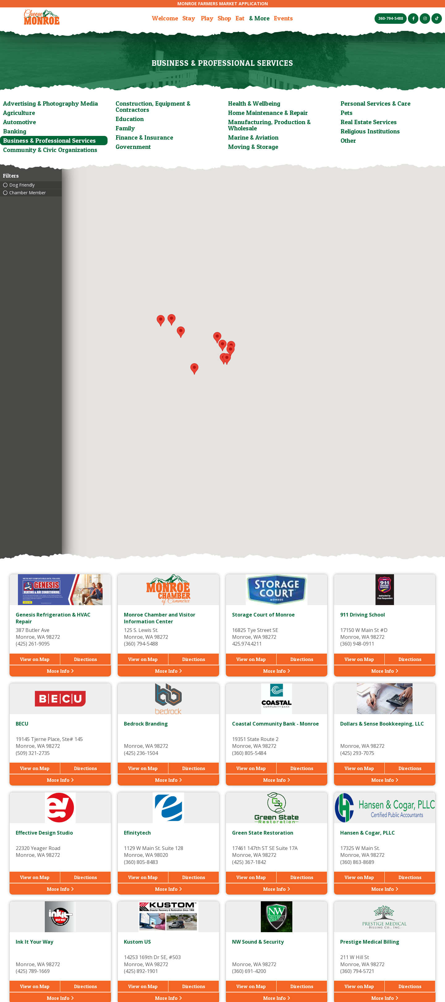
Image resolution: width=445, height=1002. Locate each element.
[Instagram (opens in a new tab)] (425, 18)
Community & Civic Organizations (50, 150)
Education (130, 119)
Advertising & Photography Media (50, 103)
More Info (60, 671)
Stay (188, 18)
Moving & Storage (253, 146)
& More (259, 18)
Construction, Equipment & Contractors (153, 106)
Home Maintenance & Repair (268, 112)
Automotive (19, 122)
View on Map (34, 659)
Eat (239, 18)
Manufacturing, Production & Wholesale (269, 125)
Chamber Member (27, 193)
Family (125, 128)
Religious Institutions (370, 131)
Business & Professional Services (49, 140)
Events (283, 18)
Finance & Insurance (144, 137)
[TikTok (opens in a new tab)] (436, 18)
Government (133, 146)
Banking (14, 131)
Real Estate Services (369, 122)
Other (348, 140)
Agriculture (19, 112)
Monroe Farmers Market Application (222, 3)
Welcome (165, 18)
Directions (85, 659)
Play (207, 18)
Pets (347, 112)
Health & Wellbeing (254, 103)
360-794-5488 (390, 18)
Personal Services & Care (375, 103)
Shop (224, 18)
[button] (231, 350)
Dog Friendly (22, 185)
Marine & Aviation (253, 137)
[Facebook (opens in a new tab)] (413, 18)
